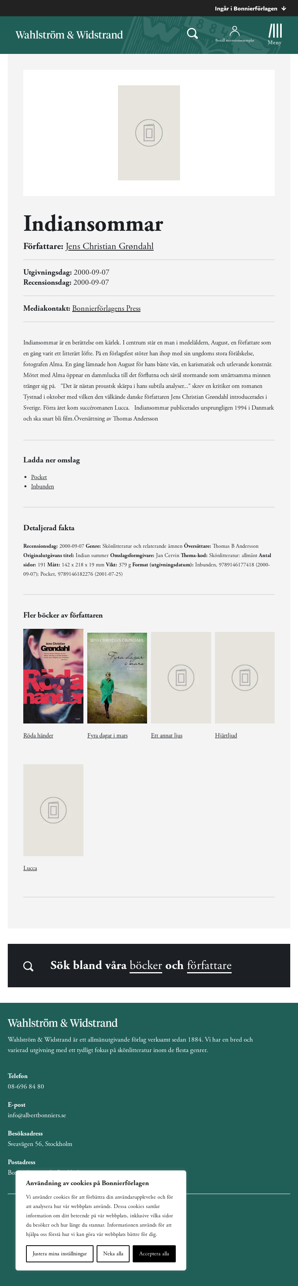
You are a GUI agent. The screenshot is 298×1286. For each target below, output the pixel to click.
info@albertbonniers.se (37, 1115)
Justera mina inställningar (60, 1253)
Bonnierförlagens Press (106, 308)
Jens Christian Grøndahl (110, 246)
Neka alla (113, 1253)
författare (209, 965)
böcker (146, 965)
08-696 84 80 (26, 1086)
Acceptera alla (154, 1253)
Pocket (39, 477)
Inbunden (42, 487)
